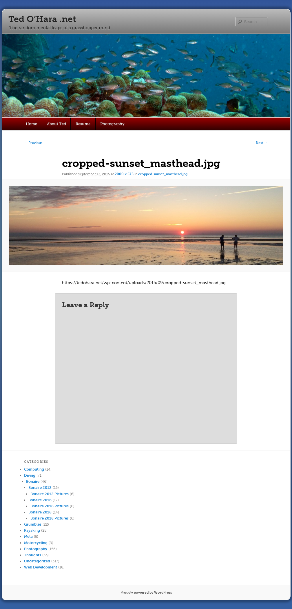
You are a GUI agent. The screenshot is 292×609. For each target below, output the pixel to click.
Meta (28, 536)
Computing (34, 469)
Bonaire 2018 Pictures (49, 518)
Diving (29, 475)
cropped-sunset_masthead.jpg (162, 174)
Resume (83, 124)
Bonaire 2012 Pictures (49, 494)
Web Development (40, 567)
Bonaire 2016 (40, 500)
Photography (112, 124)
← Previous (33, 143)
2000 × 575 (124, 174)
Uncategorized (37, 561)
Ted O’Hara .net (42, 19)
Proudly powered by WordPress (146, 592)
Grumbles (32, 524)
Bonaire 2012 (40, 487)
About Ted (56, 124)
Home (31, 124)
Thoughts (32, 555)
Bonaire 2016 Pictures (49, 506)
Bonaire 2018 (40, 512)
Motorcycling (36, 543)
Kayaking (32, 530)
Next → (262, 143)
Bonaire (32, 481)
